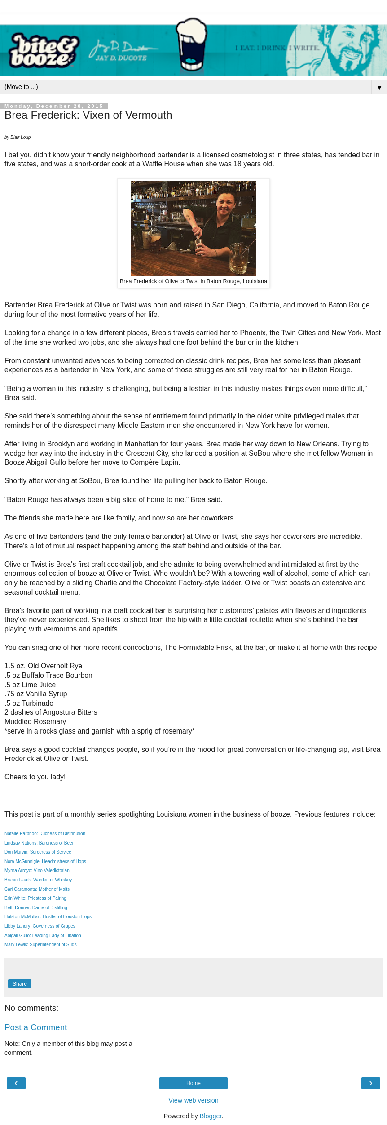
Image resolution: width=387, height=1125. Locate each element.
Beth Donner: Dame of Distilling (35, 907)
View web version (193, 1100)
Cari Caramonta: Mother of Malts (37, 889)
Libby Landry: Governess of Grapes (39, 926)
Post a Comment (35, 1027)
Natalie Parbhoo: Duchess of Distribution (44, 833)
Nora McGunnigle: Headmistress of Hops (45, 861)
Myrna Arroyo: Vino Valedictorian (37, 870)
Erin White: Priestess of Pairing (35, 898)
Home (193, 1083)
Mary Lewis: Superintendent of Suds (40, 944)
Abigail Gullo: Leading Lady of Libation (42, 935)
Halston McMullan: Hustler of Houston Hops (48, 916)
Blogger (211, 1116)
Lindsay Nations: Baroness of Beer (39, 842)
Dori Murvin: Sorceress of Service (37, 851)
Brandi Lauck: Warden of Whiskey (38, 879)
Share (20, 984)
